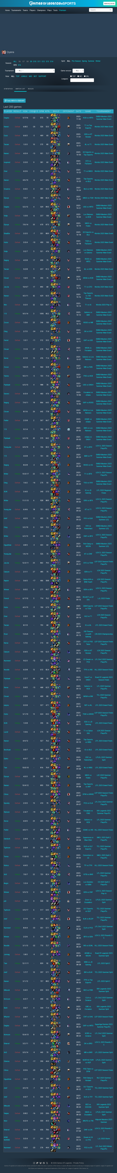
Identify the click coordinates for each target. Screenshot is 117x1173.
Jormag (7, 954)
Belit (5, 1008)
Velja (6, 216)
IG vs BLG (88, 750)
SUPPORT (42, 76)
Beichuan (7, 750)
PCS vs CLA (88, 803)
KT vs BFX (88, 447)
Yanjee (6, 1113)
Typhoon (7, 848)
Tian (5, 768)
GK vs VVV (88, 331)
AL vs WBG (88, 768)
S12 (43, 61)
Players (32, 10)
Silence (6, 1061)
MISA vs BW (88, 696)
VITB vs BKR (88, 874)
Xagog (6, 260)
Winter (98, 61)
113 (5, 314)
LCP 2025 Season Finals (104, 1017)
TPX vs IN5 (88, 670)
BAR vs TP (88, 456)
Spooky (7, 803)
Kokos (6, 865)
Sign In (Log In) (109, 3)
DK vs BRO (88, 1043)
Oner (5, 171)
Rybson (7, 812)
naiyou (6, 705)
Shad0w (7, 233)
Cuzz (6, 136)
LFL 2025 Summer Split (104, 1052)
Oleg (5, 331)
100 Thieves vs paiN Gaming (88, 634)
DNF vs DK (88, 1130)
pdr (5, 901)
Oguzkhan (7, 545)
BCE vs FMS (88, 990)
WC (80, 76)
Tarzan (6, 144)
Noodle (6, 670)
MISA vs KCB (88, 278)
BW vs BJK (88, 972)
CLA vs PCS (88, 928)
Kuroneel (7, 661)
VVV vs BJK (88, 518)
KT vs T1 (88, 509)
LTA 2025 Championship (104, 634)
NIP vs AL (88, 705)
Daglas (6, 118)
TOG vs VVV (88, 483)
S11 (39, 61)
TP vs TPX (88, 865)
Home (7, 10)
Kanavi (6, 127)
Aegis (6, 883)
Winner (6, 590)
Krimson (7, 999)
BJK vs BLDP (88, 919)
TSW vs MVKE (88, 714)
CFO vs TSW (88, 563)
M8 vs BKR (88, 1052)
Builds (31, 89)
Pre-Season (76, 61)
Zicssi (6, 322)
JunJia (6, 287)
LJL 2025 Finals (104, 598)
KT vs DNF (88, 554)
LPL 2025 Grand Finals (103, 625)
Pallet (6, 420)
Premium (62, 10)
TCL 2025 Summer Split (104, 972)
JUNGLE (24, 76)
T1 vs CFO (88, 287)
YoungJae (7, 447)
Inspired (7, 162)
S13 (47, 61)
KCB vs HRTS (88, 118)
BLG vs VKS (88, 189)
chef (5, 518)
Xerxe (6, 358)
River (6, 634)
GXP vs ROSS (88, 403)
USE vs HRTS (88, 207)
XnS (5, 874)
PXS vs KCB (88, 376)
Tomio (6, 857)
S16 (19, 65)
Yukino (6, 376)
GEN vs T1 (88, 572)
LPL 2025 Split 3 (103, 963)
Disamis (7, 189)
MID (30, 76)
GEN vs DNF (88, 892)
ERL (87, 76)
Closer (6, 278)
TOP (17, 76)
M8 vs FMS (88, 367)
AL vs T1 (88, 144)
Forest (6, 598)
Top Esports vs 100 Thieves (88, 295)
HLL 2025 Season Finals (104, 670)
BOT (35, 76)
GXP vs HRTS (88, 1026)
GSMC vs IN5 (88, 830)
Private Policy (78, 1163)
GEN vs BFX (88, 590)
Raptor (6, 581)
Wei (5, 305)
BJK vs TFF (88, 1097)
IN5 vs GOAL (88, 946)
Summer (91, 61)
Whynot (6, 1017)
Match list (20, 89)
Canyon (6, 572)
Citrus (6, 794)
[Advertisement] (58, 30)
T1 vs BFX (88, 474)
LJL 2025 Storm (104, 1139)
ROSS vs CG (88, 465)
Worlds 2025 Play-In (104, 305)
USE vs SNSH (88, 385)
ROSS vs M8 (88, 322)
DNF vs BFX (88, 536)
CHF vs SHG (88, 1017)
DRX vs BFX (88, 500)
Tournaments (16, 10)
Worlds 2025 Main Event (104, 127)
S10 (34, 61)
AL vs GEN (88, 269)
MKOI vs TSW (88, 198)
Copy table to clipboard (14, 101)
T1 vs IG (88, 305)
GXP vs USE (88, 340)
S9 (31, 61)
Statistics (8, 89)
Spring (84, 61)
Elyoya (6, 198)
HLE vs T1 (88, 616)
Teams (25, 10)
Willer (6, 474)
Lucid (6, 732)
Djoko (6, 759)
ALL (15, 61)
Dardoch (7, 839)
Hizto (6, 242)
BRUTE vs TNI (88, 1121)
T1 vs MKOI (88, 171)
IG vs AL (88, 625)
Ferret (6, 340)
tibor (5, 1121)
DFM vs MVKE (88, 794)
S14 (51, 61)
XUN (5, 492)
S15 (15, 65)
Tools (55, 10)
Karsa (6, 643)
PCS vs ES (88, 1148)
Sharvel (6, 1043)
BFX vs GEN (88, 937)
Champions (41, 10)
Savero (6, 394)
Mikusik (7, 990)
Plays (49, 10)
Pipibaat (7, 385)
